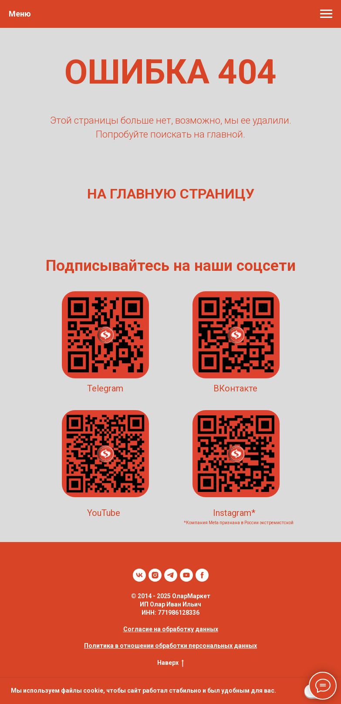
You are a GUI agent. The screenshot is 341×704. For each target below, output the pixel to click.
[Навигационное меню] (326, 14)
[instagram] (155, 575)
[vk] (139, 575)
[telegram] (170, 575)
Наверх (170, 663)
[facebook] (202, 575)
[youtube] (186, 575)
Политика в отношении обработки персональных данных (170, 645)
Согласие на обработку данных (170, 629)
